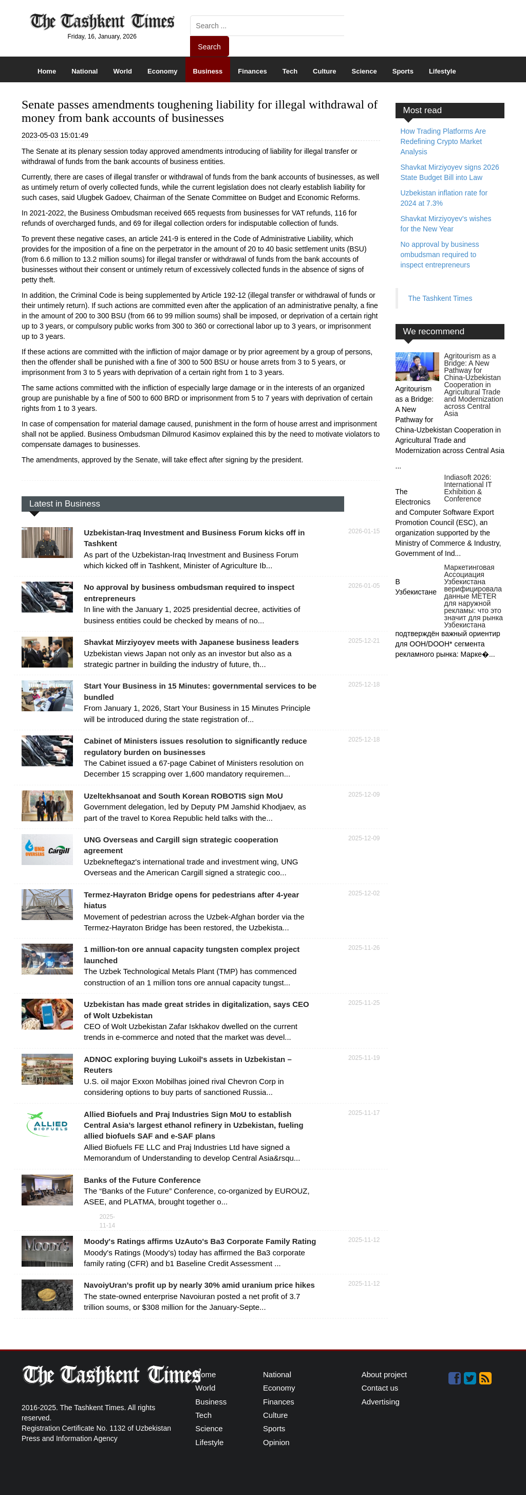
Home (46, 71)
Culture (324, 71)
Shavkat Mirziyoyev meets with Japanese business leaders (191, 642)
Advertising (381, 1401)
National (84, 71)
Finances (252, 71)
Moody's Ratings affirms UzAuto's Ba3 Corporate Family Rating (200, 1241)
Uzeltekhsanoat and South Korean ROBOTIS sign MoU (183, 795)
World (122, 71)
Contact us (380, 1387)
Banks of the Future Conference (142, 1180)
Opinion (276, 1442)
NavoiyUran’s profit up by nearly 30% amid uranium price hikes (199, 1285)
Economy (162, 71)
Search (209, 47)
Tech (290, 71)
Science (364, 71)
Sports (403, 71)
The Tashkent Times (440, 298)
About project (384, 1374)
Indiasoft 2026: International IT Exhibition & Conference (468, 488)
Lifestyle (442, 71)
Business (208, 71)
